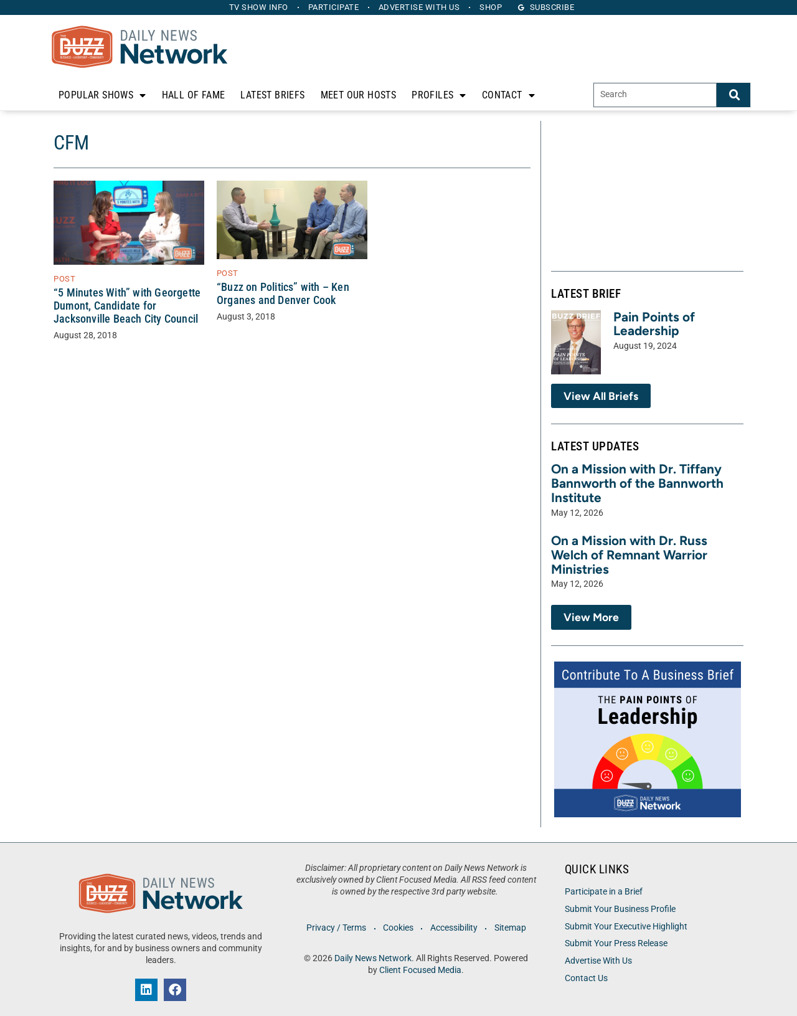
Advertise (419, 7)
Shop (491, 7)
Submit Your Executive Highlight (626, 926)
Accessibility (454, 928)
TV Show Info (258, 7)
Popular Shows (102, 95)
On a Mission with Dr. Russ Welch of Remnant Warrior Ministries (629, 555)
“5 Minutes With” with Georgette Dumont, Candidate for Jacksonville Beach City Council (127, 306)
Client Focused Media (420, 970)
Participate (333, 7)
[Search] (733, 95)
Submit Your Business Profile (620, 909)
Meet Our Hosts (359, 95)
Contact (508, 95)
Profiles (439, 95)
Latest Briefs (272, 95)
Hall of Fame (193, 95)
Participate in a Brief (604, 891)
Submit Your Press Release (616, 943)
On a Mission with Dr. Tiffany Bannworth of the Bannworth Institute (637, 483)
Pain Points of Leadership (654, 324)
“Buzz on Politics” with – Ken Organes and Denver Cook (283, 293)
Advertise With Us (598, 961)
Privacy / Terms (336, 928)
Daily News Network (373, 958)
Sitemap (510, 928)
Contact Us (586, 978)
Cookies (398, 928)
